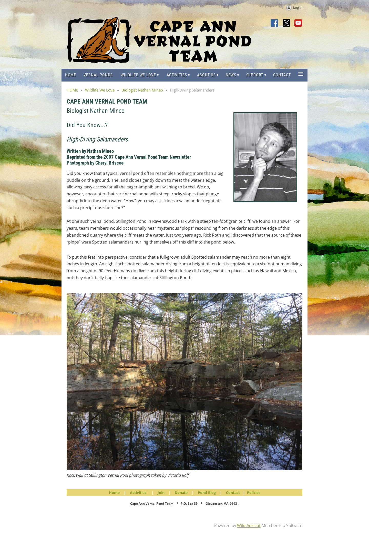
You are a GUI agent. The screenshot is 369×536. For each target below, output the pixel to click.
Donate (181, 492)
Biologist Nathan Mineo (142, 90)
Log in (297, 7)
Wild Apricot (249, 525)
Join (161, 492)
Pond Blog (207, 492)
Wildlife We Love (100, 90)
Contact (233, 492)
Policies (253, 492)
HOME (72, 90)
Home (114, 492)
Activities (138, 492)
